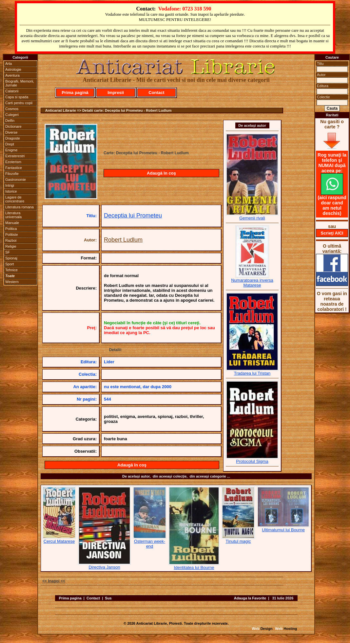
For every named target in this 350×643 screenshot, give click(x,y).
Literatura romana (19, 207)
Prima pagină (75, 92)
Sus (108, 598)
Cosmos (11, 109)
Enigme (11, 150)
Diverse (11, 132)
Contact (156, 92)
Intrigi (9, 185)
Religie (10, 246)
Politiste (11, 234)
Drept (9, 144)
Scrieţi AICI (332, 233)
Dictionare (13, 126)
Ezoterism (13, 162)
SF (7, 252)
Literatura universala (13, 215)
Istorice (11, 191)
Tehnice (11, 270)
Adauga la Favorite (250, 598)
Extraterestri (15, 156)
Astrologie (13, 69)
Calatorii (11, 91)
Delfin (9, 121)
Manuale (12, 223)
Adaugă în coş (161, 173)
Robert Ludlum (123, 239)
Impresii (115, 92)
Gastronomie (15, 179)
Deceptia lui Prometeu (133, 215)
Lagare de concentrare (14, 199)
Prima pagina (70, 598)
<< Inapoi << (53, 581)
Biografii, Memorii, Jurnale (19, 83)
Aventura (12, 75)
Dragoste (12, 138)
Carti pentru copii (18, 103)
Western (12, 282)
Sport (9, 264)
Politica (11, 229)
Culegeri (12, 115)
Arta (8, 64)
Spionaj (11, 258)
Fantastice (13, 168)
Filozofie (12, 174)
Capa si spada (16, 97)
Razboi (10, 240)
